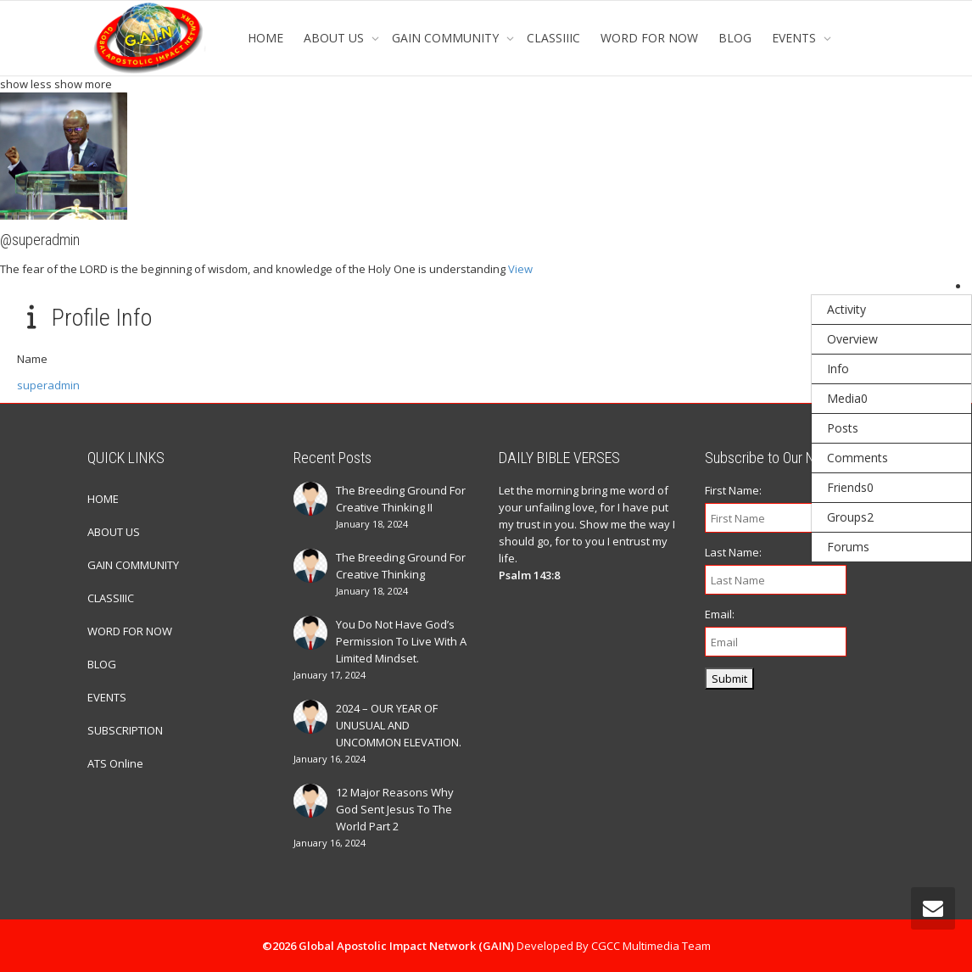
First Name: (733, 490)
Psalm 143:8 (529, 575)
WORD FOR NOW (649, 38)
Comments (857, 458)
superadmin (48, 385)
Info (838, 368)
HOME (265, 38)
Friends (850, 487)
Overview (852, 339)
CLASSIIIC (553, 38)
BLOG (734, 38)
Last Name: (733, 552)
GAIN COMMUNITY (447, 38)
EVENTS (795, 38)
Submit (729, 678)
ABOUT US (335, 38)
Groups (850, 517)
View (520, 269)
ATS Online (115, 763)
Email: (720, 614)
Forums (848, 547)
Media (847, 398)
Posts (842, 428)
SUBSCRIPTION (125, 730)
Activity (846, 309)
